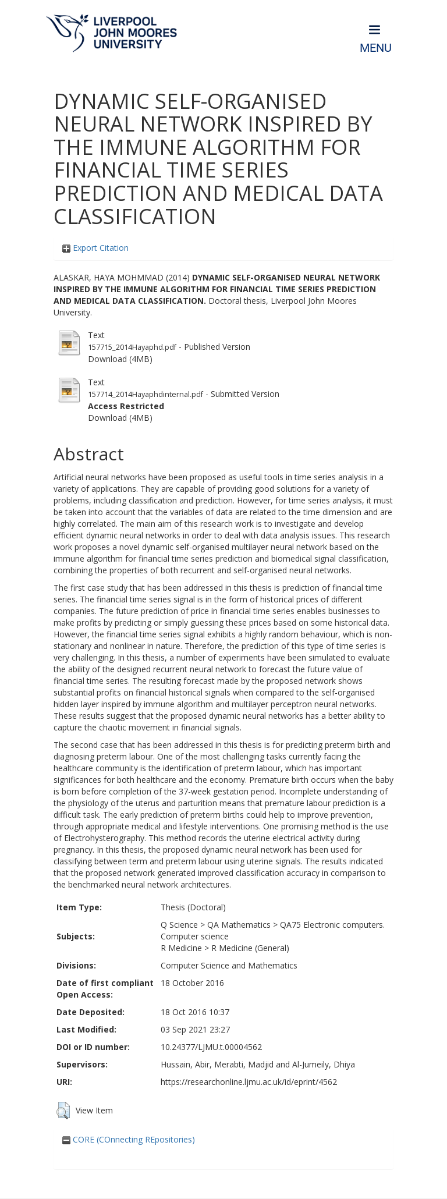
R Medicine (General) (250, 947)
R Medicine (181, 947)
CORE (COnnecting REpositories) (128, 1139)
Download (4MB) (120, 358)
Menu (376, 48)
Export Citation (95, 247)
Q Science (179, 924)
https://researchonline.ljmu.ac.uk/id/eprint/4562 (249, 1081)
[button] (63, 1110)
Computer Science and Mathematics (229, 965)
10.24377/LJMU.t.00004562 (211, 1046)
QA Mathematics (239, 924)
